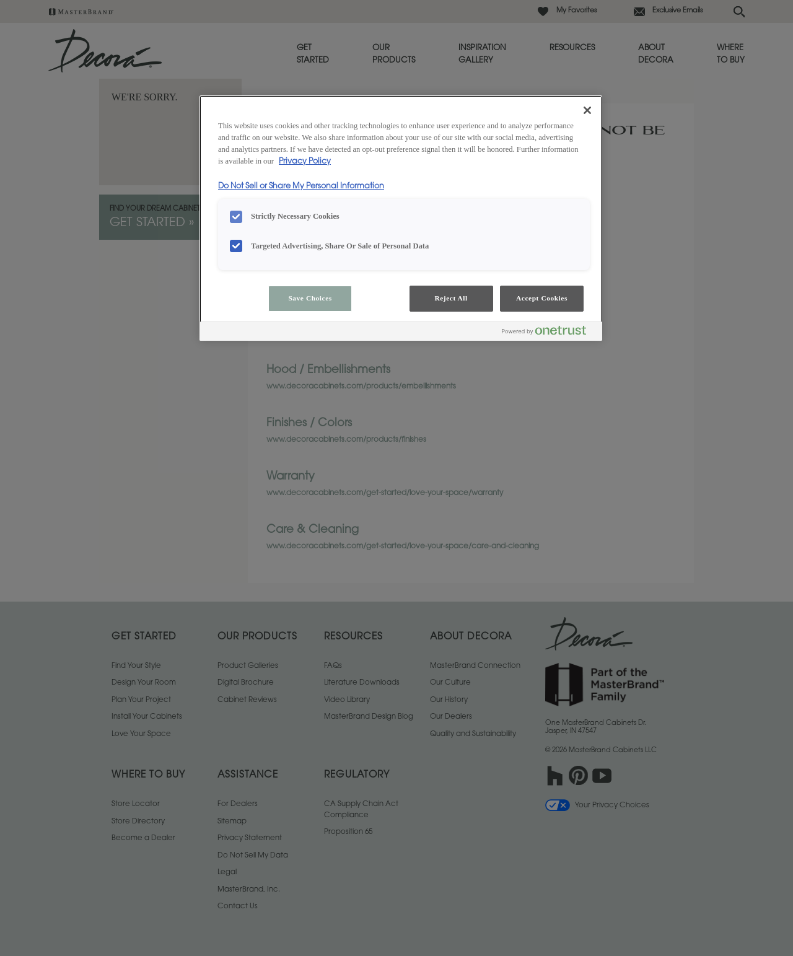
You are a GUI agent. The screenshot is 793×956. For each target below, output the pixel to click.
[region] (400, 218)
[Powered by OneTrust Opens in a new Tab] (549, 333)
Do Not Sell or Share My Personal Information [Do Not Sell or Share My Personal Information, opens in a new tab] (301, 186)
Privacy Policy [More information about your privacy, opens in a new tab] (305, 161)
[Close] (587, 110)
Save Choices (309, 298)
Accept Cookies (541, 298)
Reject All (450, 298)
